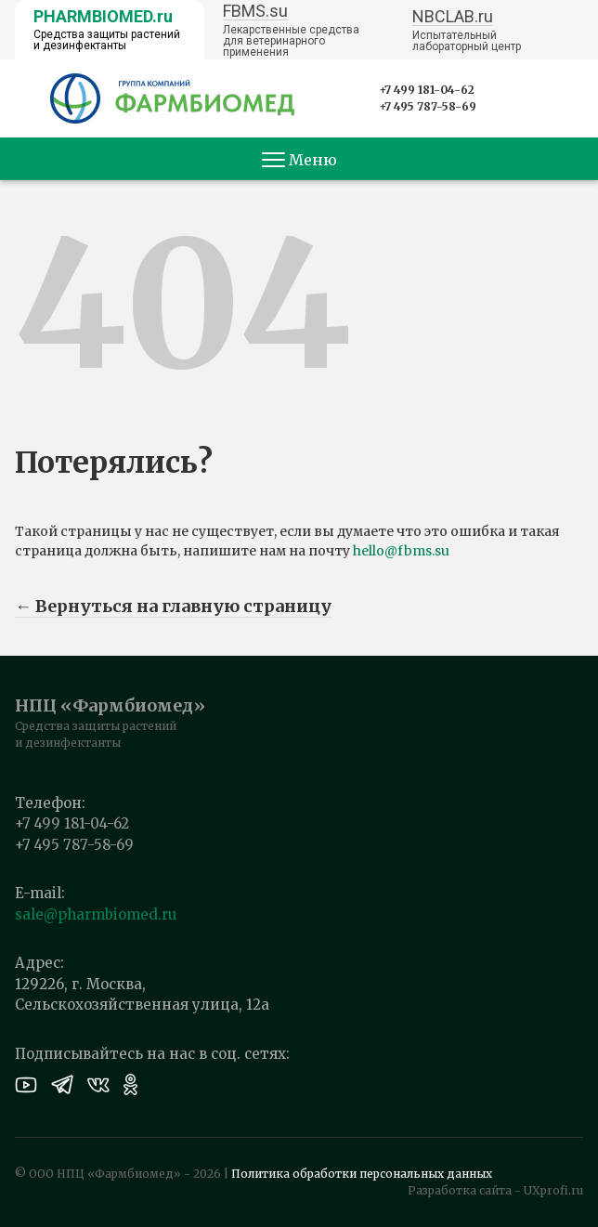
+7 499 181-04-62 (426, 90)
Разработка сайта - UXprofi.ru (495, 1190)
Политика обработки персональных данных (361, 1174)
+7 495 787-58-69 (427, 106)
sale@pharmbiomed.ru (95, 914)
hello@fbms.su (401, 550)
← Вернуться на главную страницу (173, 606)
